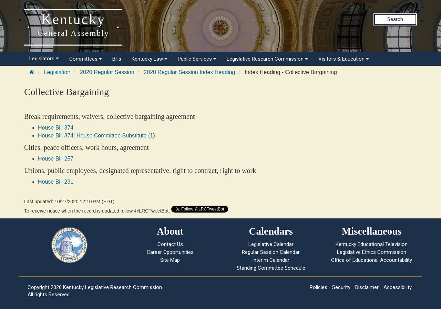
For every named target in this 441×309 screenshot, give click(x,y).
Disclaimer (367, 287)
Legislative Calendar (271, 244)
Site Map (170, 260)
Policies (318, 287)
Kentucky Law (149, 59)
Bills (116, 59)
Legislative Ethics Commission (371, 252)
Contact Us (170, 244)
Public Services (197, 59)
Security (341, 287)
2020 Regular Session (107, 72)
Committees (85, 59)
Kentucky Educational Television (372, 244)
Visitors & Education (343, 59)
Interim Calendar (270, 260)
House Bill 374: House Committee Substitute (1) (96, 135)
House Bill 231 (55, 182)
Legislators (44, 58)
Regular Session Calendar (271, 252)
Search (395, 19)
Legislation (57, 72)
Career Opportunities (170, 252)
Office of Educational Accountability (371, 260)
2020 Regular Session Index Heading (189, 72)
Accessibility (397, 287)
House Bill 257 (55, 159)
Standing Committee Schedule (271, 268)
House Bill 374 (55, 128)
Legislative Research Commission (267, 59)
